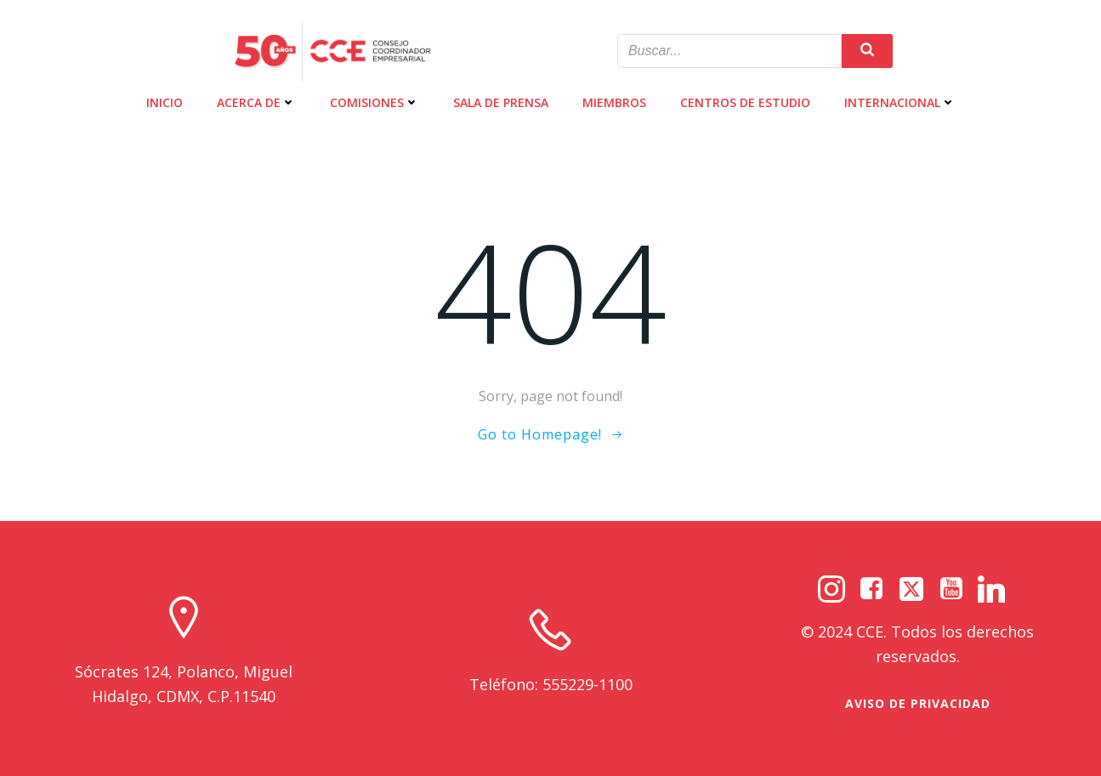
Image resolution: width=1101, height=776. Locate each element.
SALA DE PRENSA (500, 102)
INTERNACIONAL (900, 102)
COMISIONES (374, 102)
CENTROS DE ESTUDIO (745, 102)
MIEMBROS (614, 102)
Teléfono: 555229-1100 (551, 684)
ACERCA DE (256, 102)
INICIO (164, 102)
